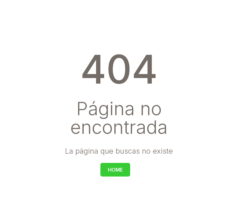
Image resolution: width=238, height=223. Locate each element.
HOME (115, 170)
